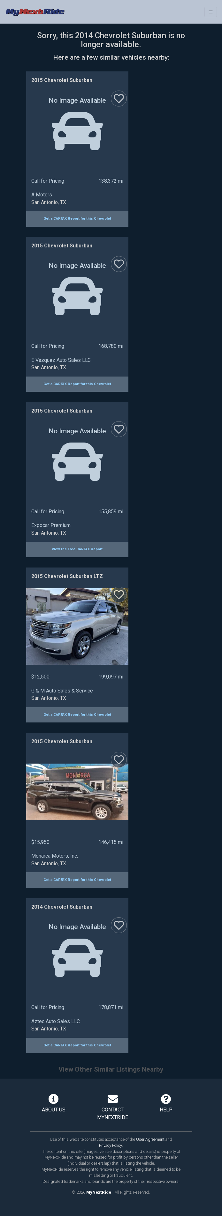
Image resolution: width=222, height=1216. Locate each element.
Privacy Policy (110, 1145)
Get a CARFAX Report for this (77, 218)
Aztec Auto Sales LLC (55, 1021)
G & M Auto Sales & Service (62, 691)
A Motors (41, 195)
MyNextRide (98, 1192)
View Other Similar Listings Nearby (111, 1069)
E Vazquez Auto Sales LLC (61, 360)
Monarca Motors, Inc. (54, 856)
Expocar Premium (51, 525)
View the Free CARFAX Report (77, 549)
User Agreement (150, 1139)
